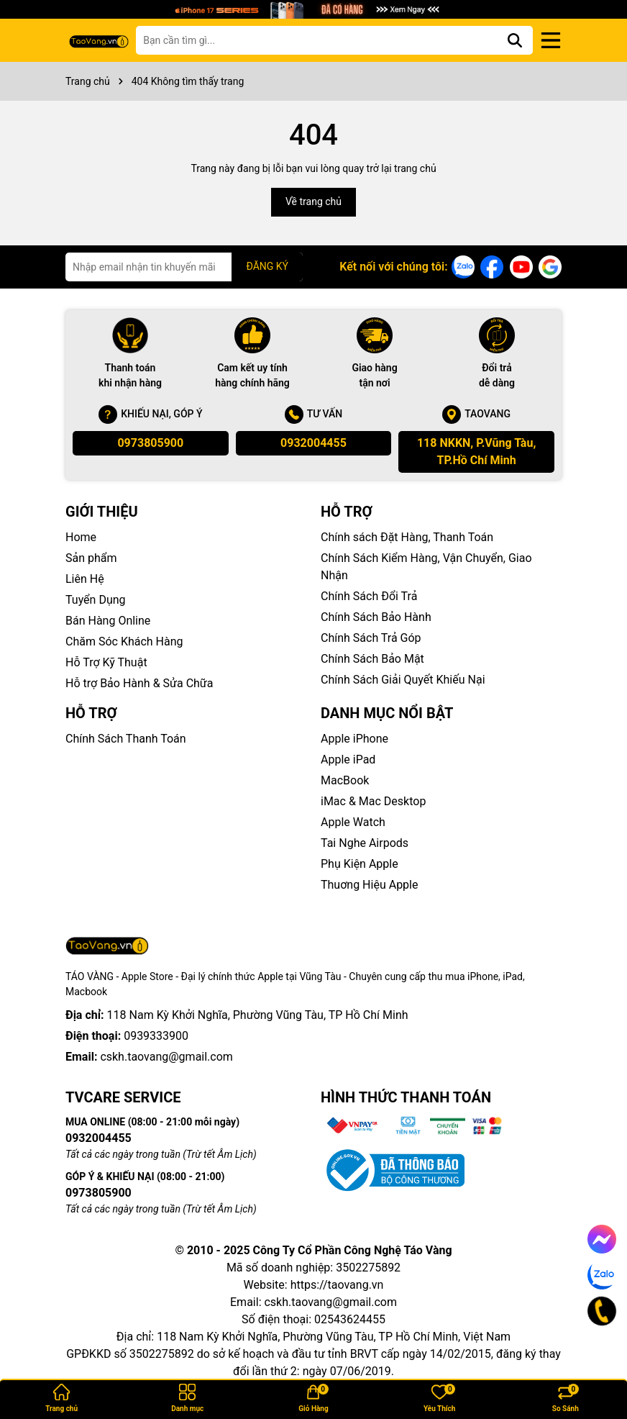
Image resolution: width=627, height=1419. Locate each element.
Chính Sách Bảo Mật (372, 659)
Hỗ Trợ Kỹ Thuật (106, 662)
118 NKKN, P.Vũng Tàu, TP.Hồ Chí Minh (476, 451)
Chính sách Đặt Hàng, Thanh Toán (407, 537)
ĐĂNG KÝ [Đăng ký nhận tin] (267, 266)
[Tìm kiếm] (515, 40)
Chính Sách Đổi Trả (369, 596)
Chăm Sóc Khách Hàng (124, 641)
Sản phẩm (91, 558)
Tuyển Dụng (95, 600)
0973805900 (150, 443)
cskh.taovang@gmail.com (166, 1036)
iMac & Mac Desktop (373, 801)
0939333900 (156, 1015)
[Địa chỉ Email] (184, 267)
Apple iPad (348, 759)
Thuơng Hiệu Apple (369, 885)
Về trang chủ (313, 201)
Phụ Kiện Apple (359, 864)
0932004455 (313, 443)
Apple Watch (353, 822)
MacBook (345, 780)
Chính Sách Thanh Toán (125, 738)
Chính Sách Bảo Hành (376, 617)
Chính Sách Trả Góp (371, 638)
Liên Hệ (84, 579)
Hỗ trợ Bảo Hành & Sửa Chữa (139, 683)
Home (80, 537)
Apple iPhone (354, 738)
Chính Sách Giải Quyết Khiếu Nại (403, 679)
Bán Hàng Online (107, 620)
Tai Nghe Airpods (364, 843)
